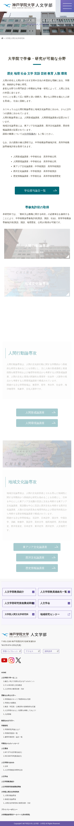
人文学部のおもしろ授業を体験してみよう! (20, 710)
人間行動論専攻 (10, 795)
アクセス (29, 651)
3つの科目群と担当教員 (13, 685)
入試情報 (8, 714)
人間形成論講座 (35, 412)
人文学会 (45, 603)
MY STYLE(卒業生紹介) (13, 752)
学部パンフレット (10, 651)
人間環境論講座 (35, 423)
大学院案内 (30, 134)
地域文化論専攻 (10, 799)
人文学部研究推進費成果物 (19, 603)
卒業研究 (4, 726)
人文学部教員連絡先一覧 (53, 591)
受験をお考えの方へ (8, 695)
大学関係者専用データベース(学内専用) (15, 815)
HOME (3, 673)
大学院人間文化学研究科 (16, 614)
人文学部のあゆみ (7, 762)
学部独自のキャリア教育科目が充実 (18, 699)
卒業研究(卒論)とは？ (12, 729)
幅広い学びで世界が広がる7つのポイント (20, 681)
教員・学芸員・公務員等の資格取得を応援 (20, 707)
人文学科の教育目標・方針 (14, 689)
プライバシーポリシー (9, 809)
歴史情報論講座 (35, 568)
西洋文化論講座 (35, 557)
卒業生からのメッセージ (10, 743)
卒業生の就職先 (10, 703)
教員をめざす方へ (7, 721)
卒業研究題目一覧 (11, 733)
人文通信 (4, 748)
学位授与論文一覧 (35, 190)
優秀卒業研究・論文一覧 (13, 737)
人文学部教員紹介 (14, 591)
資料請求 (48, 651)
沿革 (6, 766)
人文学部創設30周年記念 (14, 770)
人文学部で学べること (9, 678)
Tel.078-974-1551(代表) (11, 645)
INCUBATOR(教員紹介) (13, 756)
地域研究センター (50, 614)
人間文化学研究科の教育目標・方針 (18, 803)
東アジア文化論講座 (35, 546)
